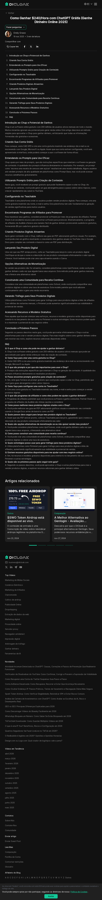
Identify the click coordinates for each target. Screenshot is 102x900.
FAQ (11, 117)
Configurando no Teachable (22, 74)
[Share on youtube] (20, 567)
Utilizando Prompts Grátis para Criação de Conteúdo (34, 70)
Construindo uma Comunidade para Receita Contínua (34, 98)
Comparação (60, 513)
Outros (10, 513)
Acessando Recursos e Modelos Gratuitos (29, 108)
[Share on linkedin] (11, 567)
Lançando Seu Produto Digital (23, 89)
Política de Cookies (79, 892)
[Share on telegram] (16, 567)
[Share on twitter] (6, 567)
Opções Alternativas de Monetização (26, 93)
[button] (88, 4)
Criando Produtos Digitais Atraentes (26, 84)
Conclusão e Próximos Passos (23, 112)
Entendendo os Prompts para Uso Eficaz (28, 65)
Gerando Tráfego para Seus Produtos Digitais (30, 103)
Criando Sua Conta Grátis (21, 60)
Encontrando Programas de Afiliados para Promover (33, 79)
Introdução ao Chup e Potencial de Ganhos (29, 55)
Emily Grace (20, 33)
